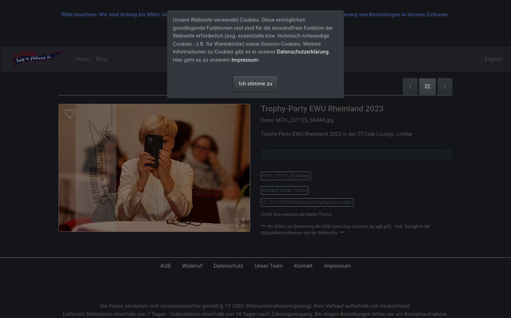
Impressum (244, 60)
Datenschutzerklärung (303, 52)
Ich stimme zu (255, 83)
